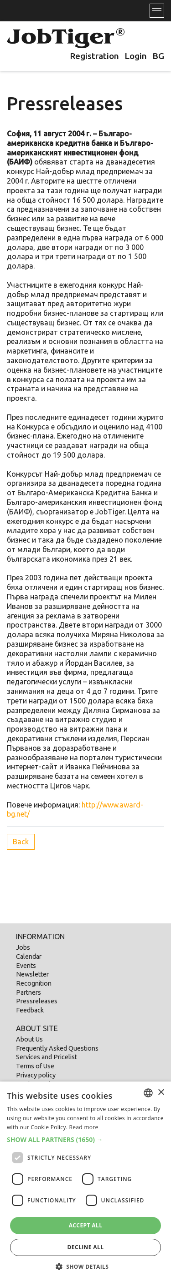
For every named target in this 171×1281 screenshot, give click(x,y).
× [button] (160, 1092)
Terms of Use (35, 1066)
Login (135, 56)
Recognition (34, 983)
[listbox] (148, 1092)
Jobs (23, 947)
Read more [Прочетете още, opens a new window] (83, 1127)
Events (26, 965)
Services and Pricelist (46, 1057)
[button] (85, 1140)
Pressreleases (36, 1001)
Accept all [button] (86, 1225)
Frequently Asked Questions (57, 1048)
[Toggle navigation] (157, 11)
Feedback (30, 1010)
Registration (94, 56)
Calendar (28, 956)
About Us (29, 1039)
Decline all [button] (85, 1247)
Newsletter (32, 974)
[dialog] (85, 1181)
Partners (28, 992)
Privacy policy (36, 1075)
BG (158, 56)
